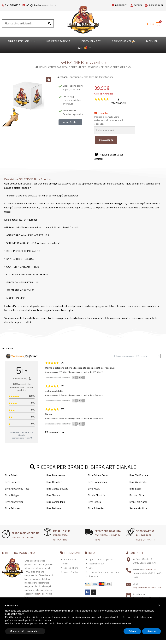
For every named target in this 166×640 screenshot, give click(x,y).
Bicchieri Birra (136, 495)
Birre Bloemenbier (55, 475)
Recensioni (94, 576)
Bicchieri (152, 41)
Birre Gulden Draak (98, 475)
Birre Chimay (53, 495)
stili (40, 593)
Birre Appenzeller (14, 502)
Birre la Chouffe (96, 495)
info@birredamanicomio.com (41, 5)
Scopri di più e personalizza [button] (25, 631)
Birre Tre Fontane (138, 475)
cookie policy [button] (17, 614)
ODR (91, 567)
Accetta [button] (151, 631)
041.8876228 (12, 5)
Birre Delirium (53, 508)
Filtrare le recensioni (137, 356)
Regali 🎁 (83, 48)
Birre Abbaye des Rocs (17, 488)
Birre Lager (135, 488)
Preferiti (119, 5)
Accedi (136, 5)
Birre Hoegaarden (97, 482)
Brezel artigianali (138, 502)
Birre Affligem (12, 495)
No (82, 377)
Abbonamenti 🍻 (123, 41)
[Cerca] (49, 23)
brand (27, 597)
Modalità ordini (71, 572)
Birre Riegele (94, 502)
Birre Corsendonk (55, 502)
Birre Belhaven (12, 508)
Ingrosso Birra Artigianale (101, 559)
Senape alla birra (138, 508)
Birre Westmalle (138, 482)
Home (42, 67)
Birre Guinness (12, 482)
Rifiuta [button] (132, 631)
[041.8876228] (3, 4)
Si (75, 377)
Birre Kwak (94, 488)
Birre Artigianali (21, 41)
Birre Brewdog (54, 482)
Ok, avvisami (106, 139)
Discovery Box (91, 41)
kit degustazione (58, 41)
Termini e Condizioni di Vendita (104, 572)
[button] (48, 79)
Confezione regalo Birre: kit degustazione (73, 67)
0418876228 (149, 569)
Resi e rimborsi (71, 567)
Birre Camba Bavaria (57, 488)
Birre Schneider (96, 508)
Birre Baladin (11, 475)
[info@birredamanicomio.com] (24, 4)
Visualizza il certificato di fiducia (21, 434)
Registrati (154, 5)
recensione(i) (118, 101)
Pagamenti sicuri (96, 563)
